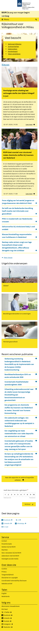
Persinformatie (7, 544)
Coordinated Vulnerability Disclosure (14, 581)
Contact (4, 541)
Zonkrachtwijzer (13, 46)
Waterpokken (12, 49)
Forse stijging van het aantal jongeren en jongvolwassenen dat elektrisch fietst (18, 201)
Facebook (13, 615)
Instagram (13, 624)
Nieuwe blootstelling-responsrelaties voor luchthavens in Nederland (17, 235)
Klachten (5, 550)
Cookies (4, 569)
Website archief (7, 584)
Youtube (12, 621)
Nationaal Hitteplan (14, 44)
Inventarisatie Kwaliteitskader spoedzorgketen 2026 (16, 383)
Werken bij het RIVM (8, 547)
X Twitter (12, 612)
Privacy (4, 572)
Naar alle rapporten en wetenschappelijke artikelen (19, 479)
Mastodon (13, 627)
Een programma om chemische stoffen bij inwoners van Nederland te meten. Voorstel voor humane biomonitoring (19, 409)
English (4, 593)
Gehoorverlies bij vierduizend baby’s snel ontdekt (18, 228)
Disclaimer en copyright (10, 578)
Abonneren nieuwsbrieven (11, 606)
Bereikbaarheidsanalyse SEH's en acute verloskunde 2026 (18, 375)
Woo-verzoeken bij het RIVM (11, 553)
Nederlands (5, 596)
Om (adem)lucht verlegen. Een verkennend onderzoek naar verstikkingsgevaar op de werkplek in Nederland (19, 422)
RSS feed (5, 609)
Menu (6, 19)
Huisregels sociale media (10, 559)
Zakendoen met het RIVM (10, 556)
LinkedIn (12, 618)
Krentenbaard (12, 51)
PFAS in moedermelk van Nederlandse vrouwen (17, 220)
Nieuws (5, 64)
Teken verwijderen (14, 54)
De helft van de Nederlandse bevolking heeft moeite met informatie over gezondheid (17, 211)
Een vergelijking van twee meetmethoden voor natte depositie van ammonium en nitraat (19, 433)
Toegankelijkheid (8, 575)
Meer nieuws (8, 258)
